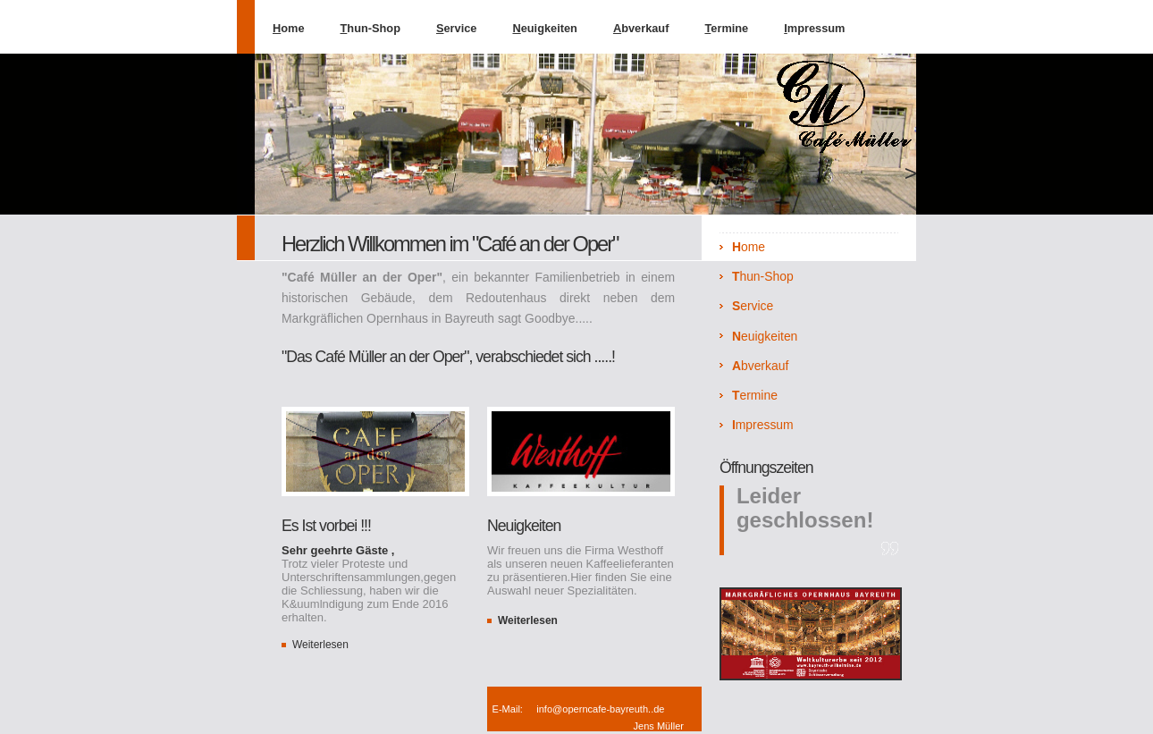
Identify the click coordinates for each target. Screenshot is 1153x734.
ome (289, 28)
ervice (456, 28)
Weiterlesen (320, 644)
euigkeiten (544, 28)
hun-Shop (370, 28)
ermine (726, 28)
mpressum (814, 28)
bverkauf (641, 28)
